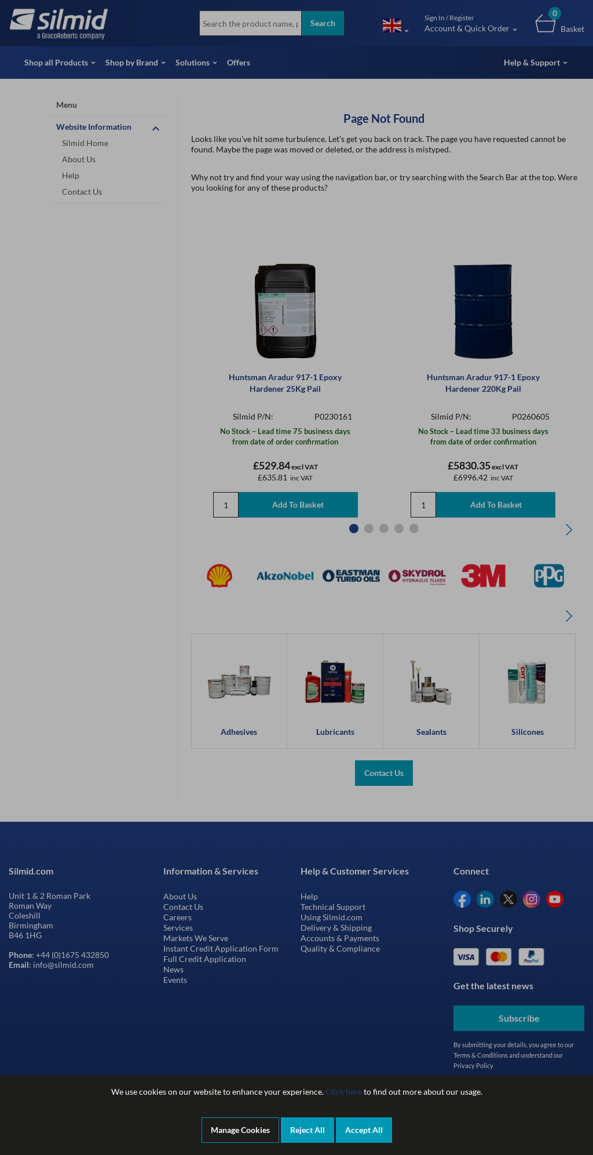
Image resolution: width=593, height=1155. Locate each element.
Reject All (307, 1130)
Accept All (364, 1130)
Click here (343, 1091)
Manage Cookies (240, 1130)
